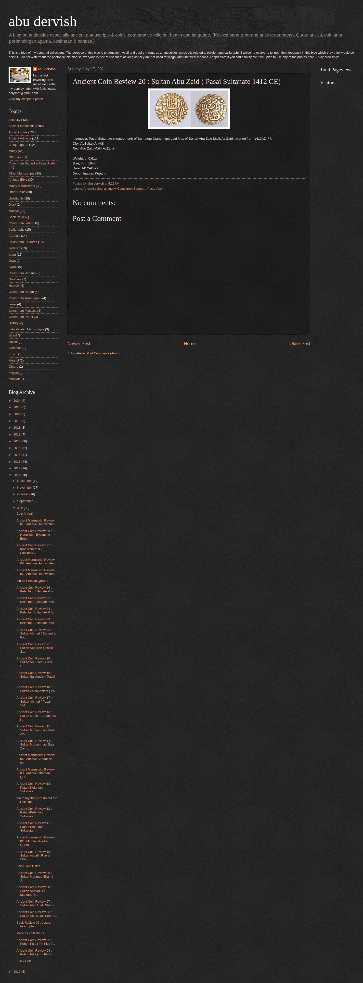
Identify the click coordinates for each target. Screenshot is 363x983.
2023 (17, 407)
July (20, 508)
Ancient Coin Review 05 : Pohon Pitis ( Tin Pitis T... (35, 942)
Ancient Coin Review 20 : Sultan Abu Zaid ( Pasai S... (34, 662)
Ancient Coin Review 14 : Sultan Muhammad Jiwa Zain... (35, 744)
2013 (17, 461)
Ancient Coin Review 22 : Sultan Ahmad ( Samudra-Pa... (36, 633)
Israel (12, 304)
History (13, 323)
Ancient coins (92, 188)
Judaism (14, 248)
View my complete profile (26, 99)
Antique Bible (18, 179)
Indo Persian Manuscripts (26, 329)
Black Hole (24, 961)
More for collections (30, 933)
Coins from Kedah (21, 292)
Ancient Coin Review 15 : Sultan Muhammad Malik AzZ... (35, 730)
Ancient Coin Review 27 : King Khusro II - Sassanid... (34, 549)
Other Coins (17, 192)
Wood (13, 335)
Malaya (14, 211)
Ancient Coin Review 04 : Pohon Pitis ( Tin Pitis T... (35, 952)
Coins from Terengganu (25, 298)
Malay (13, 151)
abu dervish (43, 21)
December (25, 481)
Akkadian (15, 348)
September (25, 501)
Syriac (13, 267)
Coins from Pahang (22, 273)
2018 (17, 427)
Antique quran (18, 145)
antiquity (110, 188)
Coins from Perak (21, 317)
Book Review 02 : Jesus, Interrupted (33, 924)
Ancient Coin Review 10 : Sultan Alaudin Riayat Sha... (34, 855)
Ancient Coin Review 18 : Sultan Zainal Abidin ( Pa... (36, 689)
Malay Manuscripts (22, 186)
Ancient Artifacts (20, 138)
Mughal (14, 360)
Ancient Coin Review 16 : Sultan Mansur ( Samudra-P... (36, 716)
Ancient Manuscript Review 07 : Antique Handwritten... (36, 522)
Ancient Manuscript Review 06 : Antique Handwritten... (36, 561)
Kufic (12, 354)
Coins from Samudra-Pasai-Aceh (140, 188)
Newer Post (78, 343)
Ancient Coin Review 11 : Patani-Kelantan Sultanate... (34, 827)
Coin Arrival (24, 513)
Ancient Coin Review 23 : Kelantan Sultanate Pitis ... (36, 621)
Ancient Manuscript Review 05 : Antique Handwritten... (36, 572)
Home (190, 343)
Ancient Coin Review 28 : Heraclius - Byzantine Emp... (34, 534)
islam (12, 254)
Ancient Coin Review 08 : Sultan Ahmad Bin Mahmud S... (34, 890)
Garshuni (15, 279)
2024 (17, 400)
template (15, 379)
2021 (17, 414)
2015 (17, 448)
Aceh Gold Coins (28, 866)
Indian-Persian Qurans (32, 581)
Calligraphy (16, 229)
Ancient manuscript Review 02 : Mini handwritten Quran (35, 841)
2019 (17, 421)
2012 (17, 468)
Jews (12, 260)
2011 (17, 475)
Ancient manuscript (22, 126)
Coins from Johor (21, 223)
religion (14, 373)
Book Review (18, 217)
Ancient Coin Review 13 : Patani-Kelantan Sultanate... (34, 787)
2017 (17, 434)
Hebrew (14, 285)
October (23, 494)
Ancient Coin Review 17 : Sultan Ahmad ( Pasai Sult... (34, 701)
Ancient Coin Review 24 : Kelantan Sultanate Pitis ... (36, 610)
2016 (17, 441)
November (25, 487)
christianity (16, 198)
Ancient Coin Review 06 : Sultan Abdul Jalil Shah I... (36, 914)
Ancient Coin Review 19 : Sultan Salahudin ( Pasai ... (35, 676)
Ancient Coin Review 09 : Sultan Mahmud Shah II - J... (35, 876)
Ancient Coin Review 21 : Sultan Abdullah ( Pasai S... (34, 648)
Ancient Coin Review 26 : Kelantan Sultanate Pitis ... (36, 589)
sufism (13, 342)
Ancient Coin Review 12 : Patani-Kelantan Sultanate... (34, 812)
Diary (12, 204)
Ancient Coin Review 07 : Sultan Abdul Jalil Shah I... (36, 903)
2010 (17, 971)
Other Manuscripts (21, 173)
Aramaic (14, 235)
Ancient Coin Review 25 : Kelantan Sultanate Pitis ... (36, 600)
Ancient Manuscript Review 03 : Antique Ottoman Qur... (35, 773)
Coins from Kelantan (23, 242)
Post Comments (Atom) (103, 353)
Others (13, 366)
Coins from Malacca (23, 310)
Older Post (299, 343)
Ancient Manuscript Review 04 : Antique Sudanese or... (35, 758)
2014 (17, 455)
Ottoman (15, 157)
